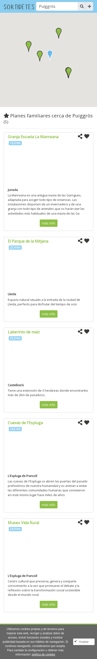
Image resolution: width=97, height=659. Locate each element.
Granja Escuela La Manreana (33, 136)
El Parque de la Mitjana (28, 241)
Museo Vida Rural (23, 522)
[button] (40, 56)
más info (48, 223)
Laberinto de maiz (24, 332)
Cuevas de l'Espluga (25, 422)
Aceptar (84, 641)
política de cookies (43, 654)
